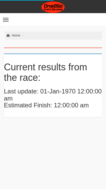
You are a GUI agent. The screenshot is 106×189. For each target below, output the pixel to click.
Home (13, 35)
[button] (5, 19)
